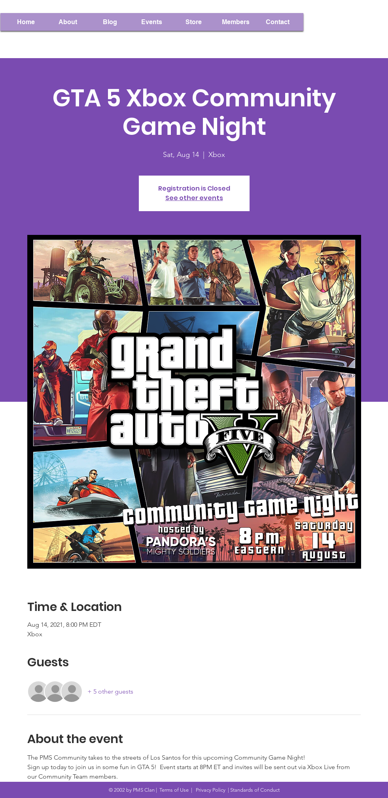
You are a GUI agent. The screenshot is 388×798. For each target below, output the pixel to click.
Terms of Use (174, 790)
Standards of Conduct (255, 790)
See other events (194, 197)
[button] (236, 22)
